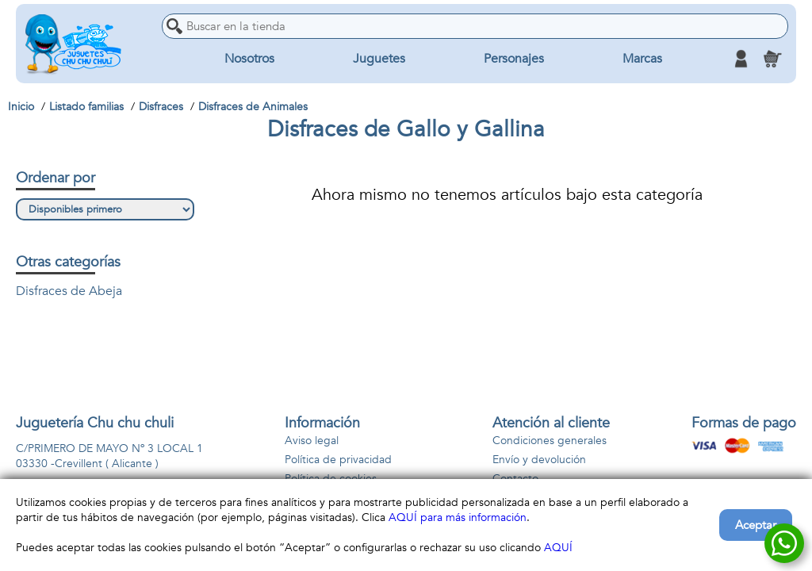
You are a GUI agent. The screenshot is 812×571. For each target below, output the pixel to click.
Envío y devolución (539, 459)
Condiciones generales (549, 440)
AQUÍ (558, 547)
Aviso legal (312, 440)
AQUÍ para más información (458, 517)
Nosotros (249, 58)
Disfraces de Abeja (69, 291)
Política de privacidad (338, 459)
